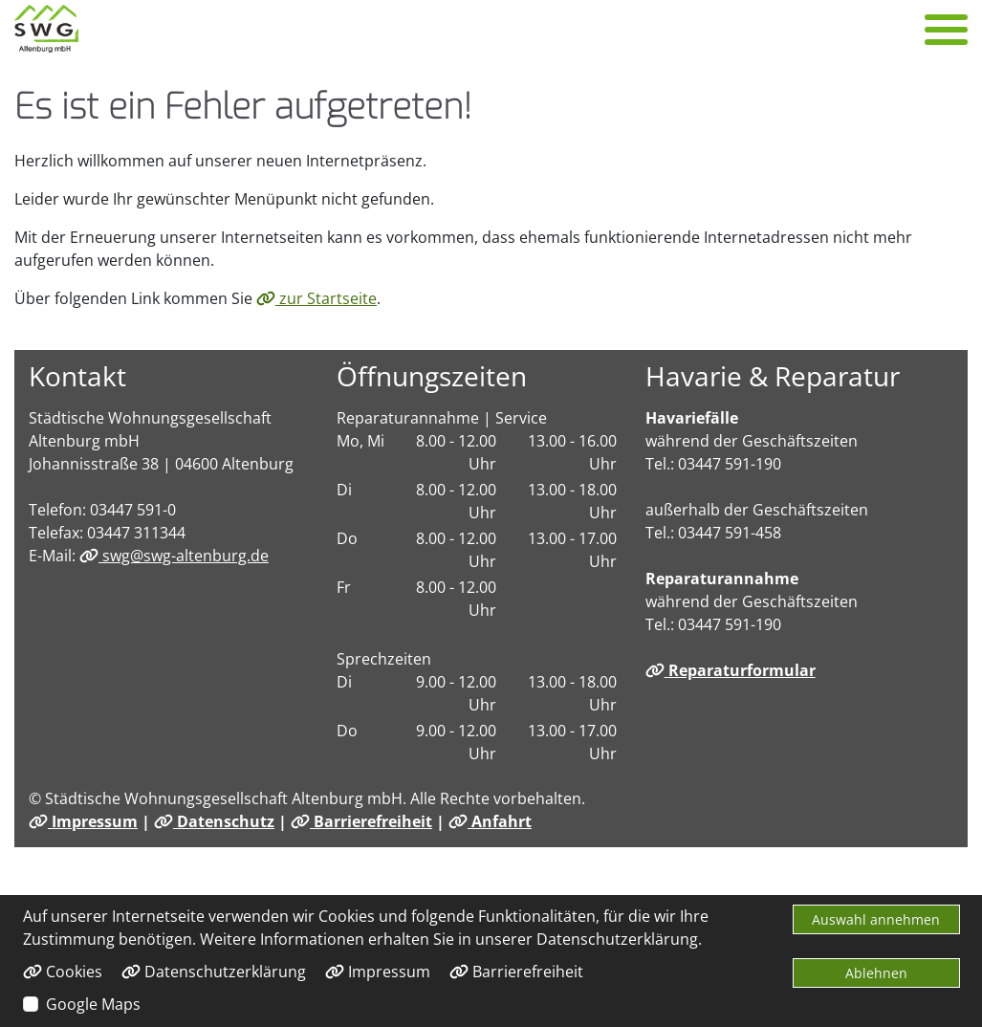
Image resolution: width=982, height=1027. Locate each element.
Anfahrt (490, 821)
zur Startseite (316, 298)
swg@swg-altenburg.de (174, 555)
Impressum (83, 821)
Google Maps (93, 1004)
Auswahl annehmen (876, 919)
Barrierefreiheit (361, 821)
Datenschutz (214, 821)
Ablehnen (876, 973)
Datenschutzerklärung (213, 971)
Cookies (62, 971)
